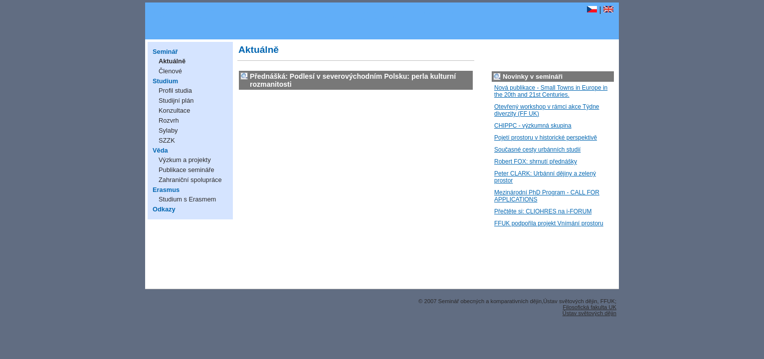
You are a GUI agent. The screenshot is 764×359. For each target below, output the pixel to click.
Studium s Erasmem (187, 199)
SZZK (167, 140)
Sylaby (168, 130)
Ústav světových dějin (589, 313)
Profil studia (175, 90)
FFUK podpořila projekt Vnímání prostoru (548, 223)
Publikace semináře (186, 170)
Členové (170, 71)
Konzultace (174, 110)
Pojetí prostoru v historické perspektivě (545, 137)
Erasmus (166, 189)
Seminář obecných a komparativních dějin (312, 14)
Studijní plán (176, 100)
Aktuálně (172, 61)
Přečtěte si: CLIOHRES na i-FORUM (542, 211)
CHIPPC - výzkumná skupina (533, 125)
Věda (160, 150)
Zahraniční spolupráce (190, 179)
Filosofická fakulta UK (589, 307)
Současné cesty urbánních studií (537, 149)
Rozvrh (169, 120)
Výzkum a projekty (185, 160)
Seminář (165, 51)
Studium (165, 81)
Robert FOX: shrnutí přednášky (535, 161)
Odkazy (164, 209)
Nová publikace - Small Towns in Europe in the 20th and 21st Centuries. (550, 91)
